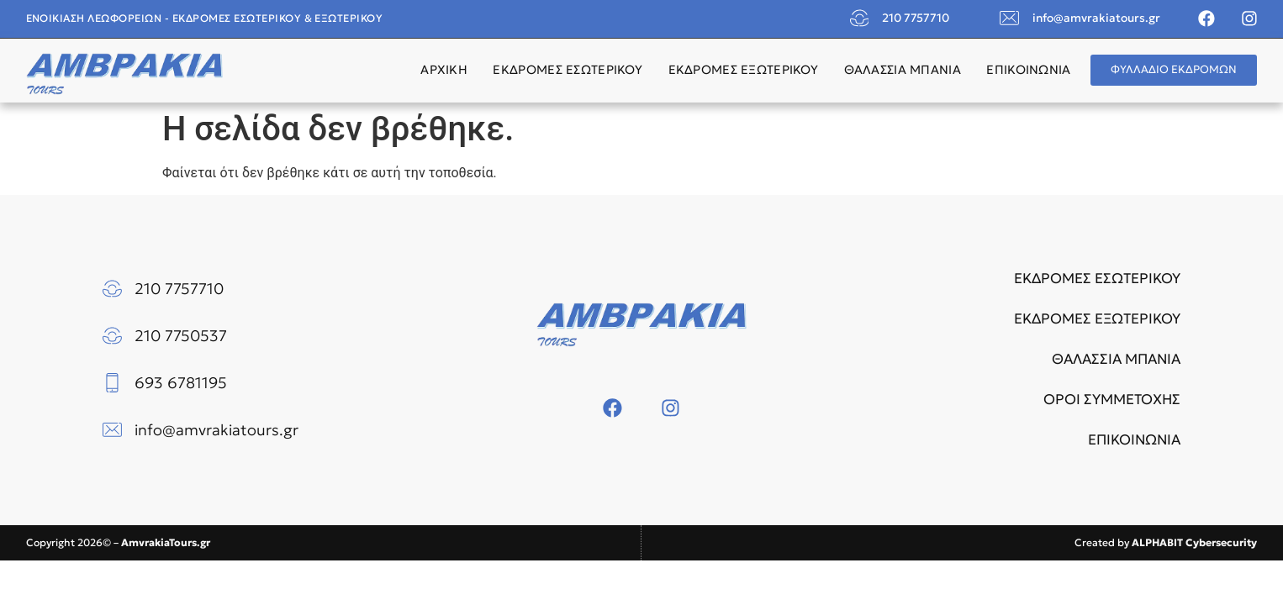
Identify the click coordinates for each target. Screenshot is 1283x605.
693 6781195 (181, 382)
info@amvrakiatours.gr (1096, 18)
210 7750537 (181, 335)
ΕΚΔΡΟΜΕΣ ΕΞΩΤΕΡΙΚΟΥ (743, 69)
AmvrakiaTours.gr (165, 542)
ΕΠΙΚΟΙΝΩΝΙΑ (1028, 69)
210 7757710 (915, 18)
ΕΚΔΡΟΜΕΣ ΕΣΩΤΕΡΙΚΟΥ (567, 69)
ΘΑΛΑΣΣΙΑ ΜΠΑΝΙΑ (902, 69)
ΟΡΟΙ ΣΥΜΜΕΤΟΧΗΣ (1111, 399)
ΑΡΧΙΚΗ (443, 69)
